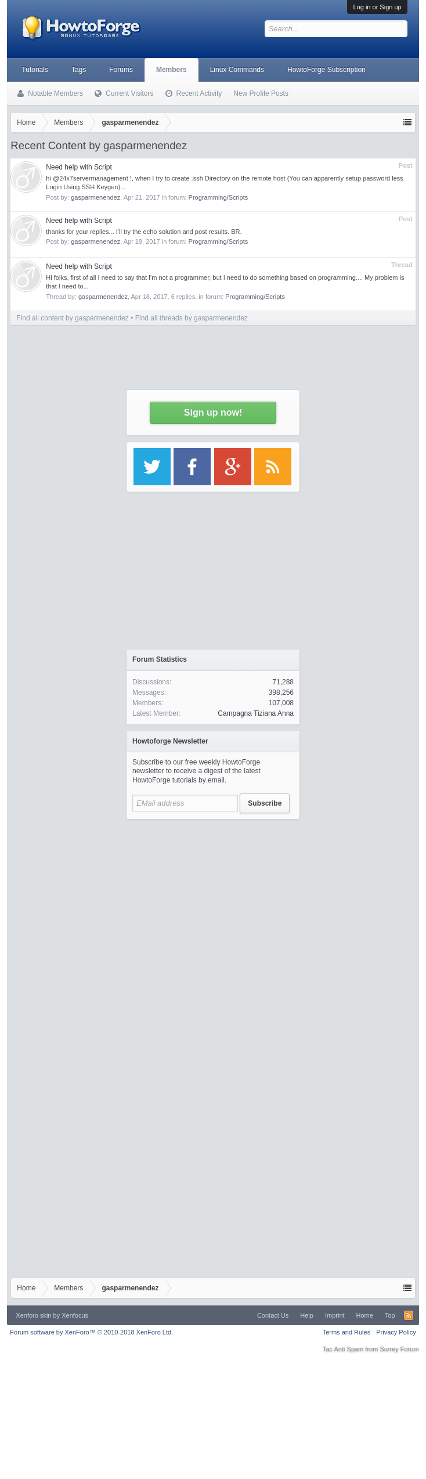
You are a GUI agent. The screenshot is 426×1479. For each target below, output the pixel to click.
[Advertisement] (109, 934)
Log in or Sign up (377, 6)
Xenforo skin (33, 1315)
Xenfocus (75, 1315)
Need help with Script (78, 167)
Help (306, 1315)
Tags (78, 70)
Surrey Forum (399, 1348)
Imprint (335, 1315)
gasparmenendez (95, 197)
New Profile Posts (260, 93)
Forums (121, 70)
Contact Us (272, 1315)
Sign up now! (213, 412)
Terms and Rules (347, 1332)
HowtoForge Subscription (326, 70)
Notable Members (55, 93)
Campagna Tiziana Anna (256, 713)
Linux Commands (237, 70)
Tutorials (34, 70)
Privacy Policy (396, 1332)
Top (390, 1315)
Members (171, 70)
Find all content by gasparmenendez (72, 318)
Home (364, 1315)
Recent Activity (199, 93)
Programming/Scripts (218, 197)
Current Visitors (129, 93)
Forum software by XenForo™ (91, 1332)
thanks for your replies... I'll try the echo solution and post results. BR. (143, 231)
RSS (408, 1315)
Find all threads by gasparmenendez (191, 318)
